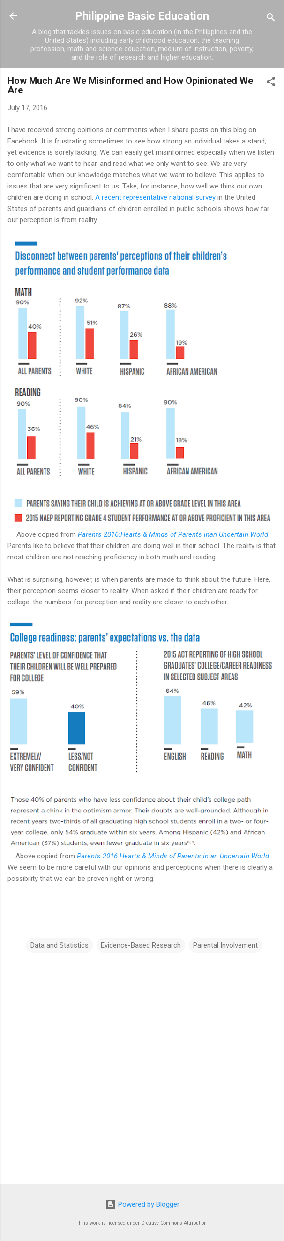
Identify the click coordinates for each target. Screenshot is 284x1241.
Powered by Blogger (142, 1204)
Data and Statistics (59, 945)
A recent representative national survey (155, 197)
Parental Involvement (225, 945)
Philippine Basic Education (142, 16)
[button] (271, 83)
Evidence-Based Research (141, 945)
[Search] (271, 19)
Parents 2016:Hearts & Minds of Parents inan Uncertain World (173, 534)
